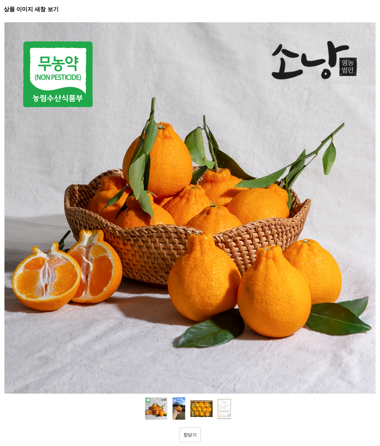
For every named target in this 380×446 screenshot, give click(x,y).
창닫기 (190, 434)
